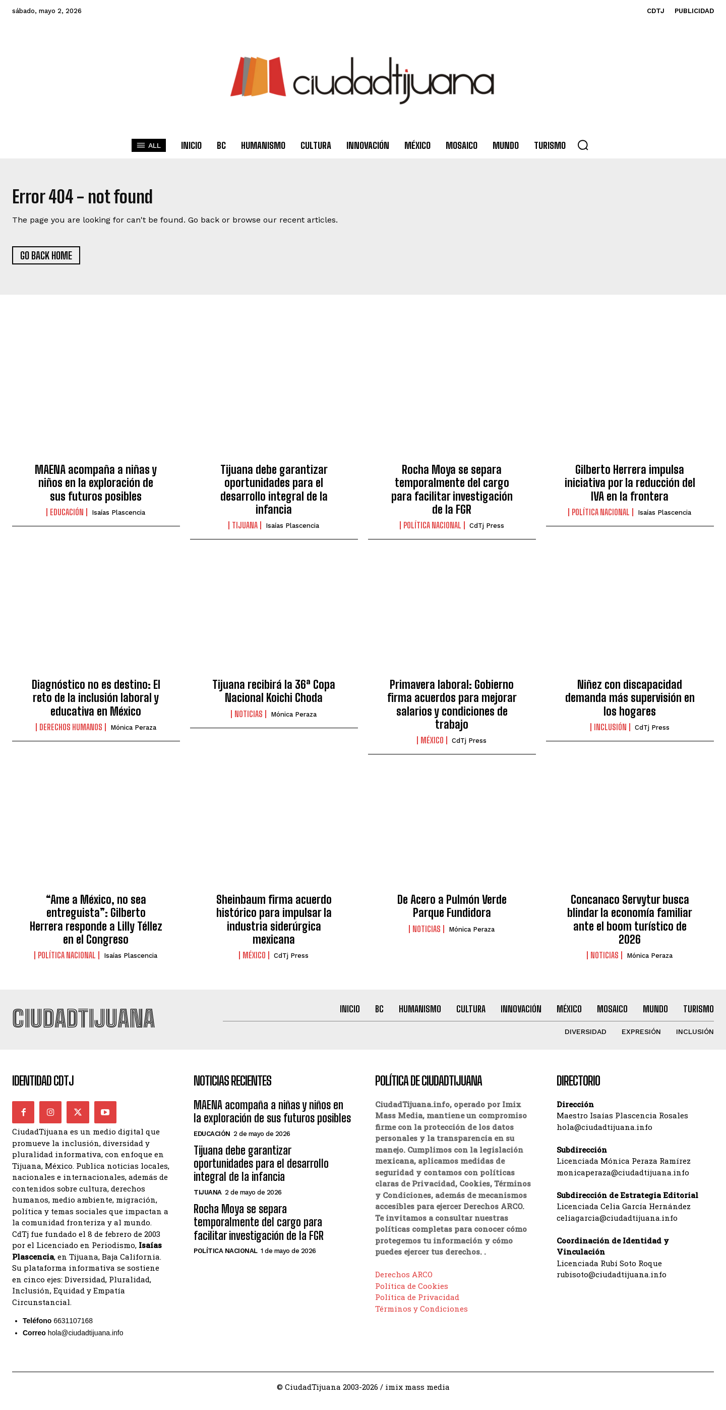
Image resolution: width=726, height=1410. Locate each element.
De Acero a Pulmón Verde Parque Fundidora (452, 910)
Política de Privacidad (417, 1305)
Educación (67, 517)
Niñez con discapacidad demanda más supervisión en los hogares (630, 702)
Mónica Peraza (133, 732)
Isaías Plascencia (118, 517)
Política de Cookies (411, 1294)
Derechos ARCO (404, 1283)
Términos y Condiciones (421, 1317)
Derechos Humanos (70, 732)
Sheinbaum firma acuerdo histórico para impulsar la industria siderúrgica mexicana (274, 923)
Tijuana (245, 530)
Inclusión (610, 732)
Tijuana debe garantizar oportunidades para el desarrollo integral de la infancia (274, 493)
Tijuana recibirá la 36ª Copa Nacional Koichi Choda (273, 695)
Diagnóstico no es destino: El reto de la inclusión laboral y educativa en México (96, 702)
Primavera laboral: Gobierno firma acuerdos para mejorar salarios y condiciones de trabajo (452, 708)
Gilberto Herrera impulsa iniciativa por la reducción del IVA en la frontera (630, 487)
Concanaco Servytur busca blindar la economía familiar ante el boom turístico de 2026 (629, 923)
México (432, 745)
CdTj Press (486, 530)
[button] (583, 145)
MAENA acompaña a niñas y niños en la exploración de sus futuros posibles (96, 487)
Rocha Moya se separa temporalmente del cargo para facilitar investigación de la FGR (452, 493)
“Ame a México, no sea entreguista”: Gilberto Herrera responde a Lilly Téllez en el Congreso (96, 923)
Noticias (248, 718)
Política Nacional (432, 530)
